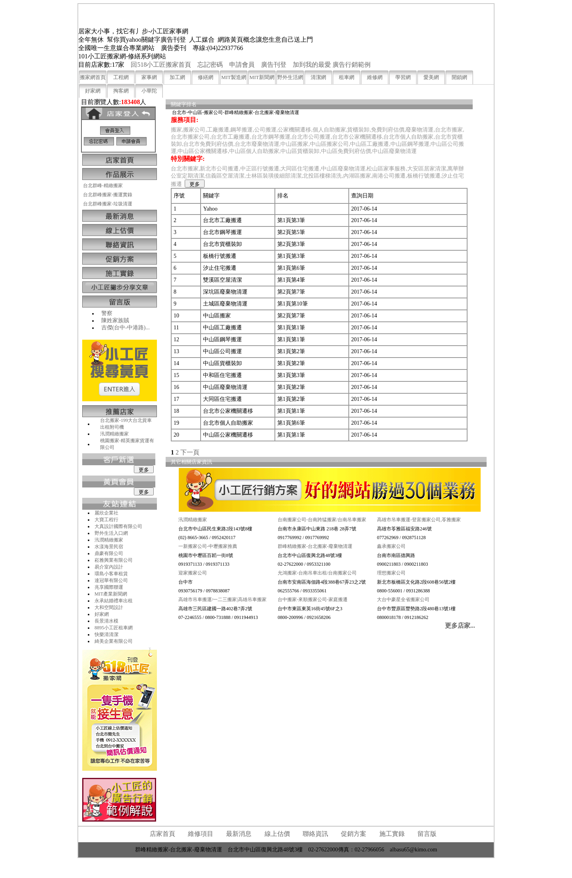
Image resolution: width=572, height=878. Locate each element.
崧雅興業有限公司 (114, 560)
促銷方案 (353, 833)
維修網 (375, 77)
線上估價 (277, 833)
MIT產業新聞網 (111, 594)
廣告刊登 (273, 64)
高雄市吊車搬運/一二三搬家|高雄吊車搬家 (222, 599)
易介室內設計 (109, 567)
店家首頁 (162, 833)
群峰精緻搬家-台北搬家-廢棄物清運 (315, 546)
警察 (106, 313)
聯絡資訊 (315, 833)
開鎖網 (459, 77)
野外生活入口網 (111, 533)
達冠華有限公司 (111, 580)
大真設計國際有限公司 (118, 526)
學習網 (403, 77)
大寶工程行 (106, 519)
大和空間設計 (109, 607)
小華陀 (149, 91)
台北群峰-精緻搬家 (103, 185)
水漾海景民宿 (109, 546)
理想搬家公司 (391, 573)
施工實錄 (392, 833)
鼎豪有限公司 (109, 553)
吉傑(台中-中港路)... (125, 328)
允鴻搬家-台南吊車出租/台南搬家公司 (317, 573)
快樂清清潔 (106, 634)
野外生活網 (290, 77)
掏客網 (121, 91)
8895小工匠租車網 (114, 627)
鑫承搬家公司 (391, 546)
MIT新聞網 (261, 77)
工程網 (121, 77)
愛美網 (431, 77)
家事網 (149, 77)
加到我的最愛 (312, 64)
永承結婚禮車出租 (114, 600)
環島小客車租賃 (111, 573)
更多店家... (460, 625)
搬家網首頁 (93, 77)
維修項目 (200, 833)
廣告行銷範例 (351, 64)
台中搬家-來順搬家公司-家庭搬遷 (313, 599)
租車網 (346, 77)
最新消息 (238, 833)
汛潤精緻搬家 (114, 434)
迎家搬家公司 (192, 573)
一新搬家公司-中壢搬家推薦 (207, 546)
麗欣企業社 (106, 513)
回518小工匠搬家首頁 (161, 64)
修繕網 (205, 77)
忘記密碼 (210, 64)
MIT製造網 (233, 77)
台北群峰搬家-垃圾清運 (107, 204)
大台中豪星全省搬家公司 (403, 599)
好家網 (92, 91)
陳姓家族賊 (115, 320)
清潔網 (318, 77)
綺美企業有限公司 (114, 641)
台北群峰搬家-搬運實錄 (107, 194)
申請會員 (242, 64)
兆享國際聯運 (109, 587)
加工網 (177, 77)
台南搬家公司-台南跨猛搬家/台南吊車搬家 (322, 519)
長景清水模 (106, 621)
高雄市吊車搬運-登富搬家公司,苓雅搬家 (419, 519)
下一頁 (189, 452)
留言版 (427, 833)
